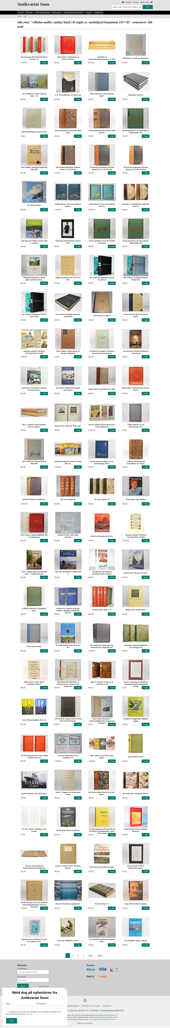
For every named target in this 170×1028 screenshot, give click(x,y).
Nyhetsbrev (107, 1006)
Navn (19, 1005)
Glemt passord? (44, 986)
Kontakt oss (98, 12)
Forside (21, 12)
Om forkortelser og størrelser (73, 12)
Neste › (91, 955)
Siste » (100, 955)
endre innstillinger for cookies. (106, 1020)
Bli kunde (29, 12)
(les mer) (29, 1014)
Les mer (91, 1020)
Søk (147, 7)
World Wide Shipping (42, 12)
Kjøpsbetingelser (73, 1006)
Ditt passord (21, 977)
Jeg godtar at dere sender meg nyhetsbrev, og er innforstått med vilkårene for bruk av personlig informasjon (33, 1013)
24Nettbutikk (89, 1023)
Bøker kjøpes (56, 12)
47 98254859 (94, 1011)
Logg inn (89, 12)
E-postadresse (22, 969)
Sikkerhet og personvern (91, 1006)
